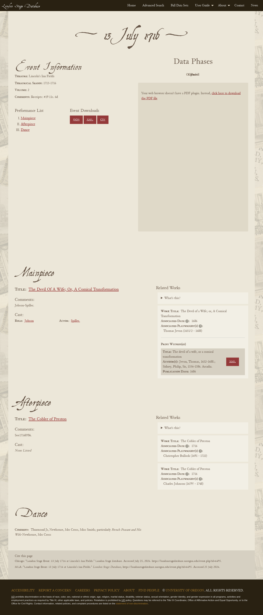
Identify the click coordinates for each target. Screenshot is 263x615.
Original (181, 74)
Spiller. (75, 321)
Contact (239, 5)
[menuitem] (131, 5)
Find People (148, 590)
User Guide (202, 5)
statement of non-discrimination (132, 603)
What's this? (172, 298)
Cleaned (203, 74)
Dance (25, 130)
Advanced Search (153, 5)
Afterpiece (28, 124)
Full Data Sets (179, 5)
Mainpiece (28, 118)
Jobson (29, 321)
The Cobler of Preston (48, 419)
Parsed (226, 74)
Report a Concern (55, 590)
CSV (102, 119)
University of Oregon (185, 590)
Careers (82, 590)
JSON (76, 119)
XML (90, 119)
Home (131, 5)
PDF (158, 74)
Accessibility (23, 590)
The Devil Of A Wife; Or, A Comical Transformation (74, 289)
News (254, 5)
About (222, 5)
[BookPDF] (193, 162)
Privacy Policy (107, 590)
